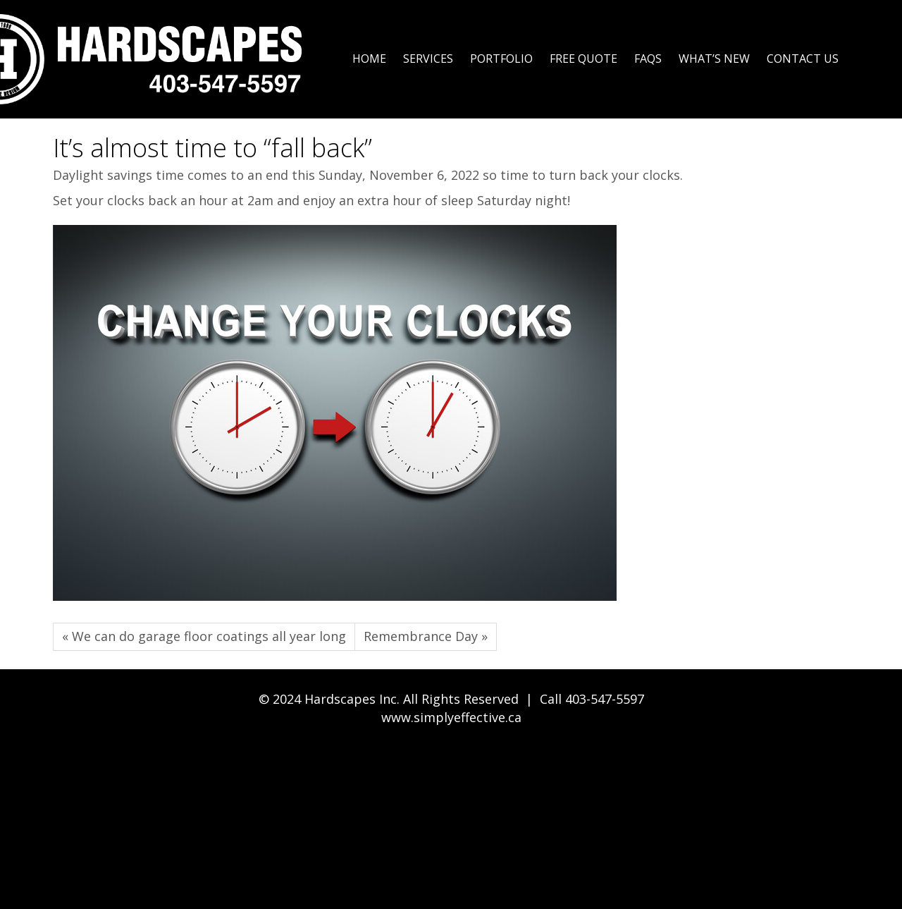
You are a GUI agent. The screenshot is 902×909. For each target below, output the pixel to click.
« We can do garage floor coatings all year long (204, 636)
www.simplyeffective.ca (451, 717)
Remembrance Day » (426, 636)
